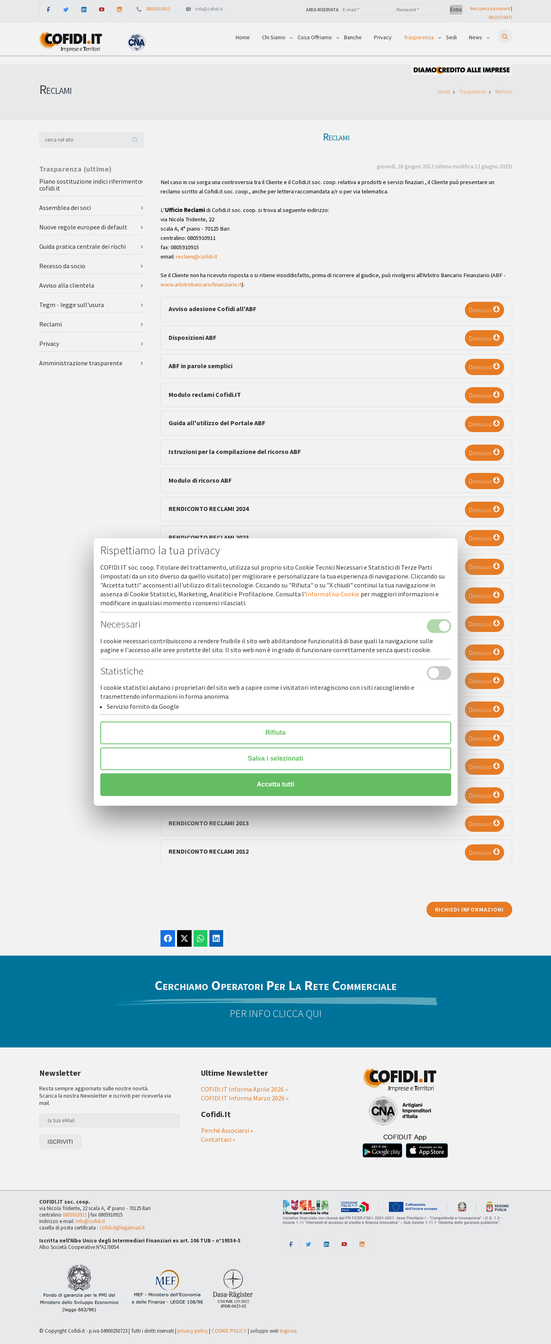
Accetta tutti (275, 784)
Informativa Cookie (332, 594)
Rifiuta (276, 732)
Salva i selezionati (275, 758)
